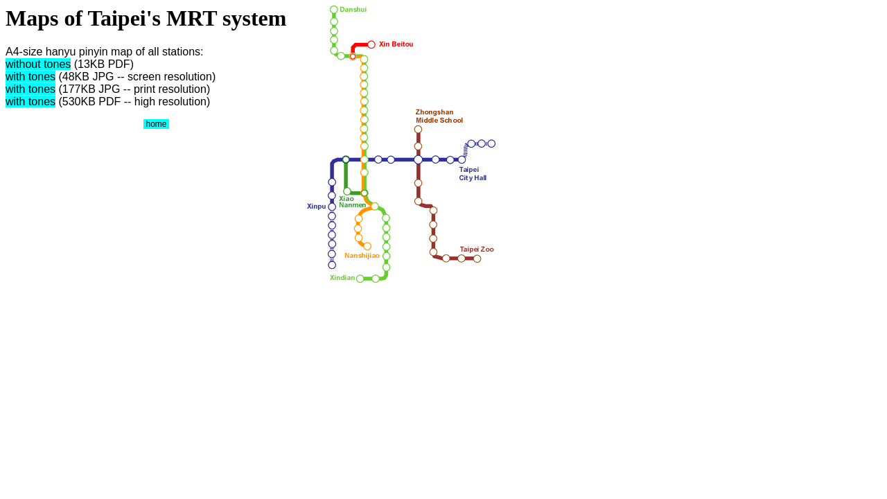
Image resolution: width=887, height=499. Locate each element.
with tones (30, 76)
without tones (38, 64)
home (156, 124)
